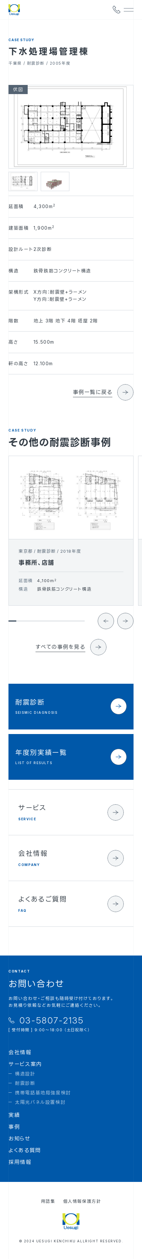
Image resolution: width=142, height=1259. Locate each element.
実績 (14, 1115)
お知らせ (19, 1138)
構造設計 (25, 1073)
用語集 (48, 1201)
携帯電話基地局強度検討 (43, 1092)
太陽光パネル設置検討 (40, 1102)
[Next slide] (125, 625)
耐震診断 (25, 1083)
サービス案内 (25, 1064)
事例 (14, 1126)
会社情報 (19, 1052)
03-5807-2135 (52, 1020)
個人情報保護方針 (82, 1201)
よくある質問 (24, 1150)
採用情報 (19, 1162)
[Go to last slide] (106, 625)
